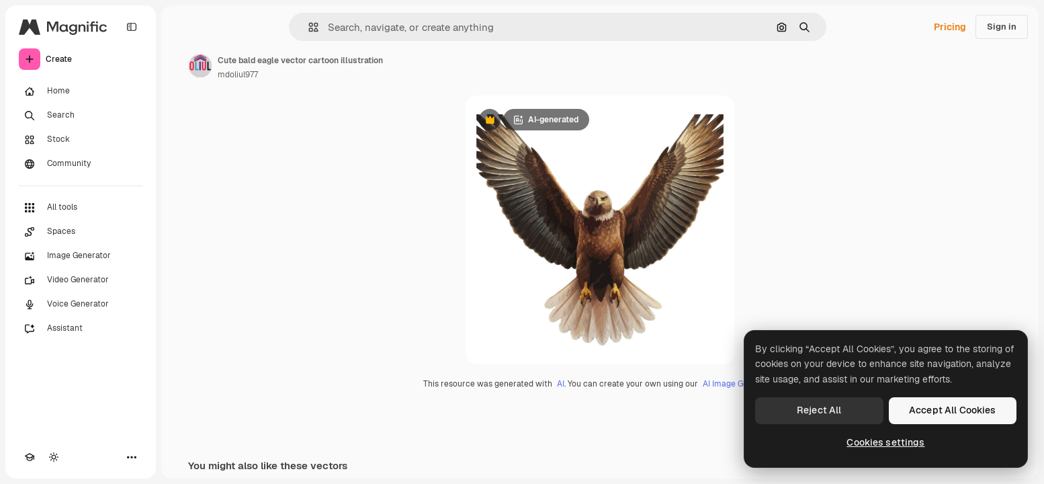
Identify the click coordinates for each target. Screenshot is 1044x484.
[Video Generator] (80, 280)
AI (560, 383)
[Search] (80, 115)
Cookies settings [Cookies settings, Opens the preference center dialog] (885, 442)
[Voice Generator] (80, 304)
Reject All (819, 410)
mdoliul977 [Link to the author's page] (238, 74)
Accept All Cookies (952, 410)
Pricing (950, 27)
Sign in (1001, 26)
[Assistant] (80, 328)
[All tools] (80, 207)
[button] (308, 27)
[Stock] (80, 140)
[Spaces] (80, 232)
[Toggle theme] (53, 457)
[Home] (80, 91)
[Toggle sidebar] (131, 27)
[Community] (80, 164)
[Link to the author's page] (200, 66)
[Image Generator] (80, 256)
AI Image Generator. (740, 383)
